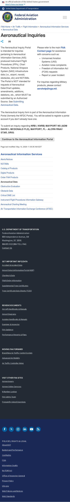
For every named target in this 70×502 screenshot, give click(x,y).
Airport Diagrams (9, 314)
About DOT (6, 445)
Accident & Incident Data (12, 265)
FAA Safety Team (9, 397)
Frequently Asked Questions (14, 402)
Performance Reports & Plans (14, 334)
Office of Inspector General (13, 475)
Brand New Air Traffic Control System (17, 353)
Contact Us (7, 248)
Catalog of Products (9, 168)
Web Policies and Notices (12, 491)
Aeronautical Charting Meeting (13, 204)
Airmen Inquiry (8, 381)
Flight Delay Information (12, 280)
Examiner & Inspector (11, 324)
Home (5, 27)
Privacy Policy (8, 480)
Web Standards (8, 496)
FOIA (4, 460)
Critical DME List (8, 195)
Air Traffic (16, 27)
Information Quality (10, 465)
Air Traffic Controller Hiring (13, 363)
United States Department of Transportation (22, 8)
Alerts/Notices (7, 159)
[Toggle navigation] (65, 17)
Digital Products (7, 173)
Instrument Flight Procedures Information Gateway (22, 200)
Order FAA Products (9, 177)
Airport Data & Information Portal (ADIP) (18, 270)
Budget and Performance (12, 450)
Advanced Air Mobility (11, 358)
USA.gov (5, 486)
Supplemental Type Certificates (15, 285)
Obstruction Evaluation (10, 186)
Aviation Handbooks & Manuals (14, 319)
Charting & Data (8, 275)
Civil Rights (6, 455)
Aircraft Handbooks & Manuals (14, 309)
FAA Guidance (7, 329)
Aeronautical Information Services (54, 27)
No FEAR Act (7, 470)
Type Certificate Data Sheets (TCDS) (17, 290)
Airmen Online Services (11, 386)
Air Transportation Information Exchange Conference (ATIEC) (27, 209)
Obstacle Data (7, 191)
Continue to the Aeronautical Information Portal (27, 139)
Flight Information (30, 27)
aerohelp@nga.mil (47, 89)
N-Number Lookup (9, 391)
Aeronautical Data (10, 30)
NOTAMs (5, 164)
